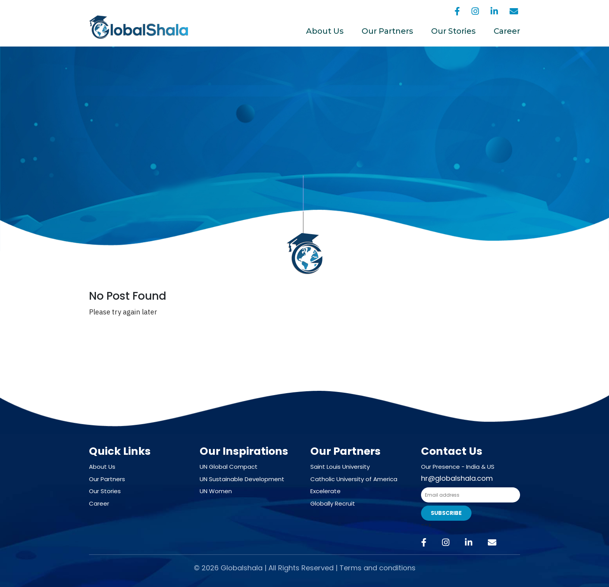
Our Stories (453, 31)
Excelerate (325, 491)
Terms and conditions (377, 568)
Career (507, 31)
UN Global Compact (229, 467)
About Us (325, 31)
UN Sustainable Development (242, 479)
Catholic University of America (353, 479)
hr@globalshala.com (457, 478)
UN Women (216, 491)
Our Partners (387, 31)
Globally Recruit (332, 503)
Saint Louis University (340, 467)
